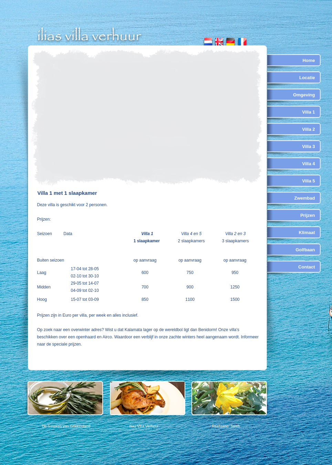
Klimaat (307, 232)
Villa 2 (308, 129)
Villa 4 (308, 163)
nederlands (208, 40)
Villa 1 (308, 112)
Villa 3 (308, 146)
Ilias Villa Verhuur (144, 426)
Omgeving (304, 94)
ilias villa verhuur (89, 35)
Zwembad (304, 198)
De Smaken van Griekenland (66, 426)
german (230, 40)
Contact (306, 267)
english (219, 40)
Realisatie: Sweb (226, 426)
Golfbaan (305, 249)
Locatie (307, 77)
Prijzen (307, 215)
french (242, 40)
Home (308, 60)
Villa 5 (308, 180)
